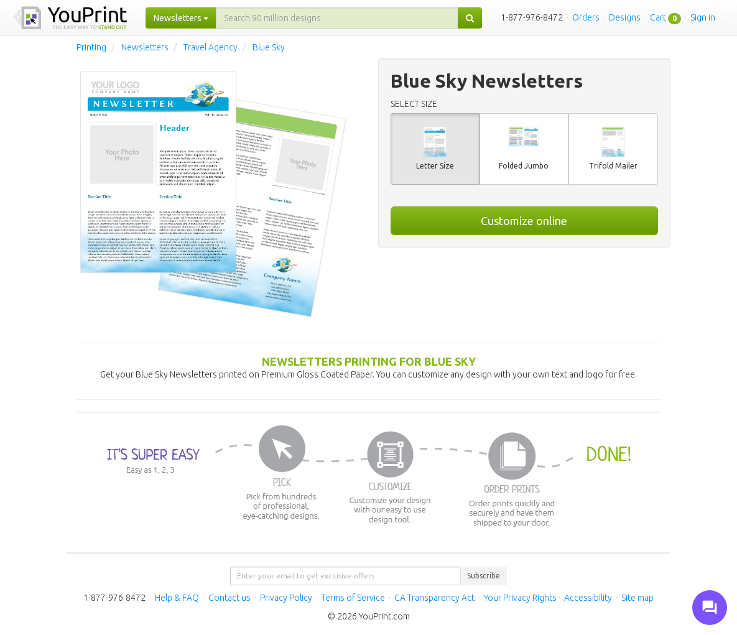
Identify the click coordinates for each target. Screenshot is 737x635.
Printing (91, 47)
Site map (637, 598)
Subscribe (483, 576)
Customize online (524, 221)
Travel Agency (210, 47)
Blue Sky (269, 47)
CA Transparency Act (434, 598)
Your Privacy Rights (520, 598)
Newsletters (145, 47)
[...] (337, 18)
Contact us (229, 598)
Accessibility (588, 598)
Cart (658, 17)
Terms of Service (353, 598)
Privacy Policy (286, 598)
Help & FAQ (177, 598)
